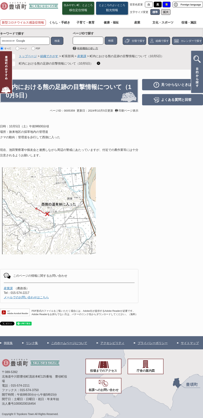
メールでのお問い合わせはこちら (26, 297)
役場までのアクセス (103, 370)
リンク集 (32, 343)
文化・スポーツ (162, 22)
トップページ (28, 56)
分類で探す (138, 40)
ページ (23, 48)
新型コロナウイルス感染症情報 (23, 22)
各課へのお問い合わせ (104, 389)
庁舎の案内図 (146, 370)
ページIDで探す (83, 33)
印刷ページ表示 (128, 110)
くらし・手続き (59, 22)
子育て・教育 (86, 22)
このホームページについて (69, 343)
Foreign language (191, 4)
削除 (98, 63)
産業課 (81, 56)
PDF (38, 48)
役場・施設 (188, 22)
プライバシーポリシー (153, 343)
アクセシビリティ (112, 343)
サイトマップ (190, 343)
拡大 (165, 12)
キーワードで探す (12, 33)
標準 (155, 12)
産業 (137, 22)
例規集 (8, 343)
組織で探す (162, 40)
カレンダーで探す (191, 40)
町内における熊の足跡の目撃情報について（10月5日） (56, 63)
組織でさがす (49, 56)
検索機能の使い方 (87, 48)
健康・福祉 (111, 22)
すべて (7, 48)
